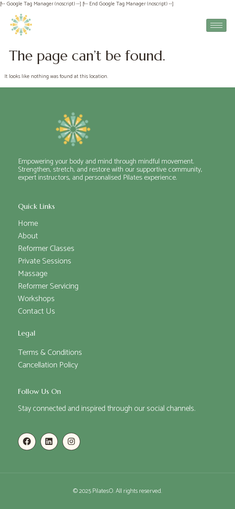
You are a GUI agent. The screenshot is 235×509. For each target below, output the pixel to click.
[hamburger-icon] (216, 25)
